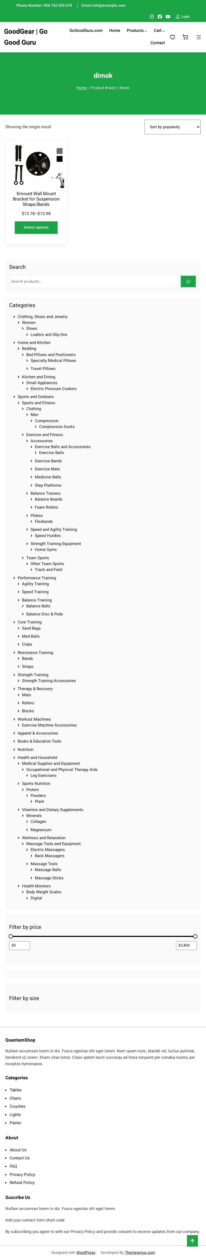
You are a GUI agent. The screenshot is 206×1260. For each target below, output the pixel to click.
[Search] (188, 281)
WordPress (85, 1252)
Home (82, 88)
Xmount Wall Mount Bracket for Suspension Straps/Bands (36, 199)
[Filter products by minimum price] (19, 945)
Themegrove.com (140, 1252)
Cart (157, 30)
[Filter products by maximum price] (186, 945)
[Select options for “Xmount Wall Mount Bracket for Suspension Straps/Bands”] (36, 227)
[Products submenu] (146, 31)
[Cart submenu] (163, 31)
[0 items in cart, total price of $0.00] (185, 37)
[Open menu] (199, 37)
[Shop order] (173, 127)
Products (135, 30)
